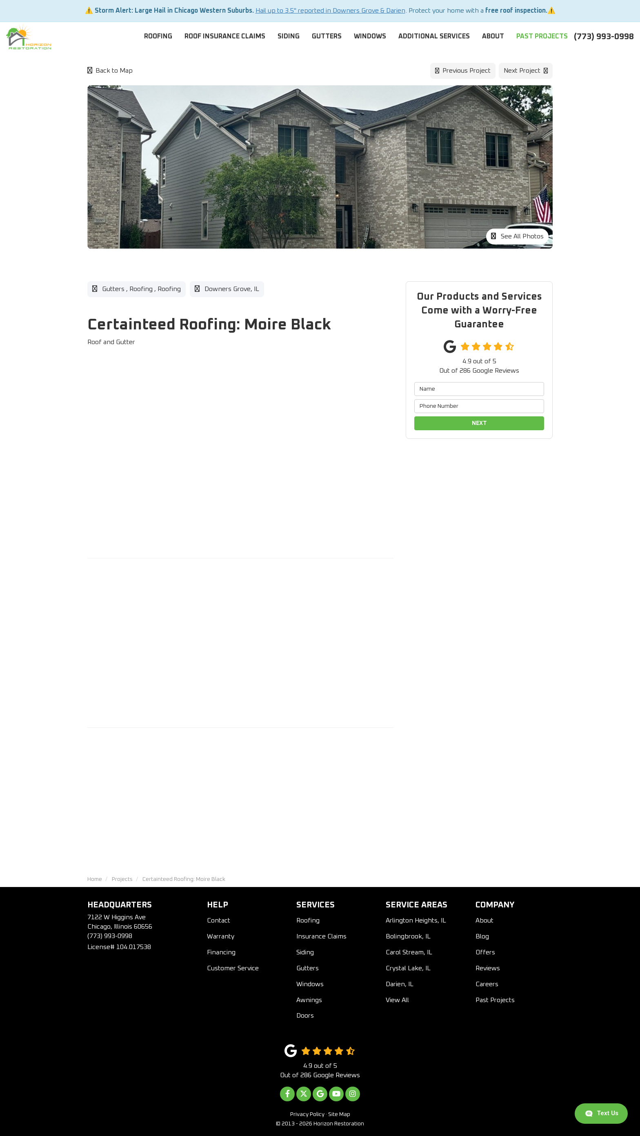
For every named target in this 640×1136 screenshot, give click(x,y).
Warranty (220, 936)
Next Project (526, 70)
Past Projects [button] (542, 36)
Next (479, 423)
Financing (221, 952)
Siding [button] (289, 36)
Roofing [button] (158, 36)
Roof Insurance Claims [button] (224, 36)
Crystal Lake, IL (408, 968)
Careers (487, 984)
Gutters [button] (327, 36)
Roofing (308, 920)
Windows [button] (370, 36)
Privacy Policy (307, 1114)
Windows (310, 984)
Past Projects (495, 1000)
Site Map (339, 1114)
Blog (482, 936)
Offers (485, 952)
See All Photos (517, 236)
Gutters (307, 968)
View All (397, 1000)
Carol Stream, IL (409, 952)
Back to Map (110, 70)
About (484, 920)
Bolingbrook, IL (408, 936)
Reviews (488, 968)
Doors (305, 1015)
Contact (218, 920)
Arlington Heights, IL (416, 920)
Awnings (309, 1000)
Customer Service (233, 968)
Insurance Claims (321, 936)
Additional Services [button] (434, 36)
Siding (305, 952)
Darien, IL (399, 984)
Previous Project (463, 70)
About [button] (493, 36)
